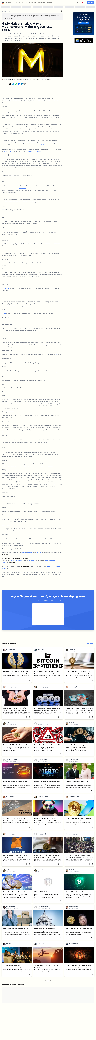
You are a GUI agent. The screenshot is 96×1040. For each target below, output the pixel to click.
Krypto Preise (41, 2)
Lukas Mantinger (42, 723)
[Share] (29, 680)
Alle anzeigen (90, 643)
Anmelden (90, 2)
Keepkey (29, 151)
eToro (39, 552)
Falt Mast (8, 943)
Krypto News (32, 2)
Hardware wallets (46, 145)
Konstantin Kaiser (74, 943)
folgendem (22, 188)
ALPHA (26, 2)
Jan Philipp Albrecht (11, 759)
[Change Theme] (78, 2)
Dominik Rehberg (73, 649)
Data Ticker (49, 2)
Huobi (3, 210)
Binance (23, 552)
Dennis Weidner (10, 649)
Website (24, 539)
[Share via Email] (24, 84)
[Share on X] (10, 84)
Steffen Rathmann (43, 686)
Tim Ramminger (10, 686)
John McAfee (5, 288)
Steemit (31, 560)
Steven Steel (41, 943)
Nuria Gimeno (10, 796)
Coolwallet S (39, 151)
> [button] (50, 980)
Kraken (4, 313)
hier (60, 101)
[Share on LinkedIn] (22, 84)
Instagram (18, 560)
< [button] (45, 980)
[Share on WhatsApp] (16, 84)
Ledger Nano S (8, 151)
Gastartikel (41, 649)
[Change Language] (83, 2)
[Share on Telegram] (13, 84)
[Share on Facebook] (19, 84)
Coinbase (30, 552)
